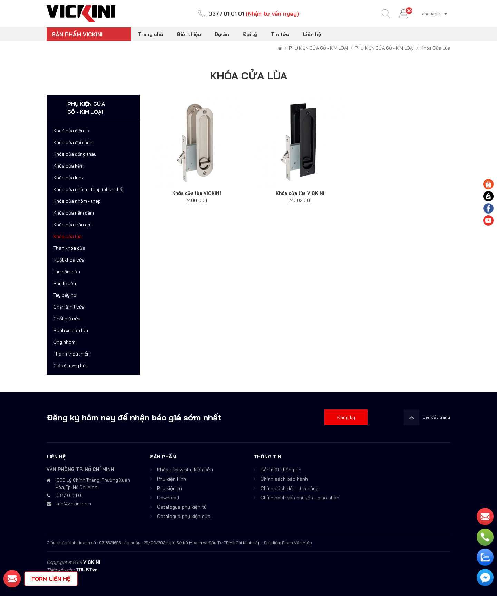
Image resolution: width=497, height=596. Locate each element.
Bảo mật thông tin (281, 469)
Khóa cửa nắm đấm (73, 213)
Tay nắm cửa (66, 271)
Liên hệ (312, 34)
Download (168, 497)
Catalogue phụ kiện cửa (184, 516)
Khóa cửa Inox (68, 177)
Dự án (222, 34)
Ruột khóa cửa (69, 260)
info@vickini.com (73, 504)
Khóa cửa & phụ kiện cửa (185, 469)
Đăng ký (346, 417)
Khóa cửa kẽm (68, 166)
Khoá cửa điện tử (71, 130)
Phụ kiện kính (171, 479)
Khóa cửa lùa (67, 236)
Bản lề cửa (64, 283)
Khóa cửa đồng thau (75, 154)
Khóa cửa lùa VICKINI (196, 193)
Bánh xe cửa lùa (70, 330)
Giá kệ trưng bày (70, 365)
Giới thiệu (189, 34)
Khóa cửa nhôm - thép (77, 201)
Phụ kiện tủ (169, 488)
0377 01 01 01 (68, 495)
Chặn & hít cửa (69, 307)
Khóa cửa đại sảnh (72, 142)
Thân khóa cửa (69, 248)
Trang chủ (150, 34)
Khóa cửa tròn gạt (72, 224)
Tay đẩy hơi (65, 295)
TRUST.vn (87, 570)
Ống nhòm (64, 342)
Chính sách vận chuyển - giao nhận (300, 497)
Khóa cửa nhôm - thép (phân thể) (88, 189)
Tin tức (280, 34)
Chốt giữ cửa (66, 318)
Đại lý (250, 34)
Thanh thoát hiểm (72, 354)
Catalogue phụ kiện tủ (182, 507)
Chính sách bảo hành (284, 479)
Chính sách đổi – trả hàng (290, 488)
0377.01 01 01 (226, 13)
